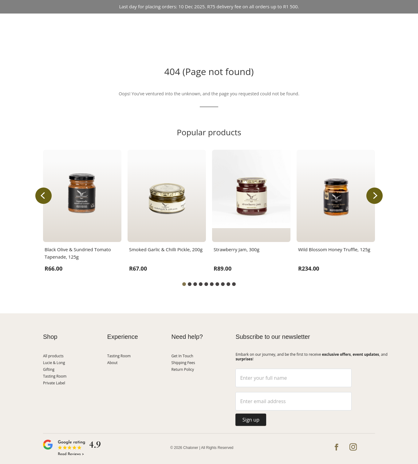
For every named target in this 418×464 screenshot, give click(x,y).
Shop (138, 25)
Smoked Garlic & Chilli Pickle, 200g (166, 249)
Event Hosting (208, 25)
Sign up (251, 419)
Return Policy (183, 369)
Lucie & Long (243, 25)
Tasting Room (165, 25)
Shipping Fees (183, 362)
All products (53, 356)
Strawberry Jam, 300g (236, 249)
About (276, 25)
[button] (374, 196)
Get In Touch (208, 36)
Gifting (48, 369)
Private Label (54, 383)
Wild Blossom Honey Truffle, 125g (334, 249)
